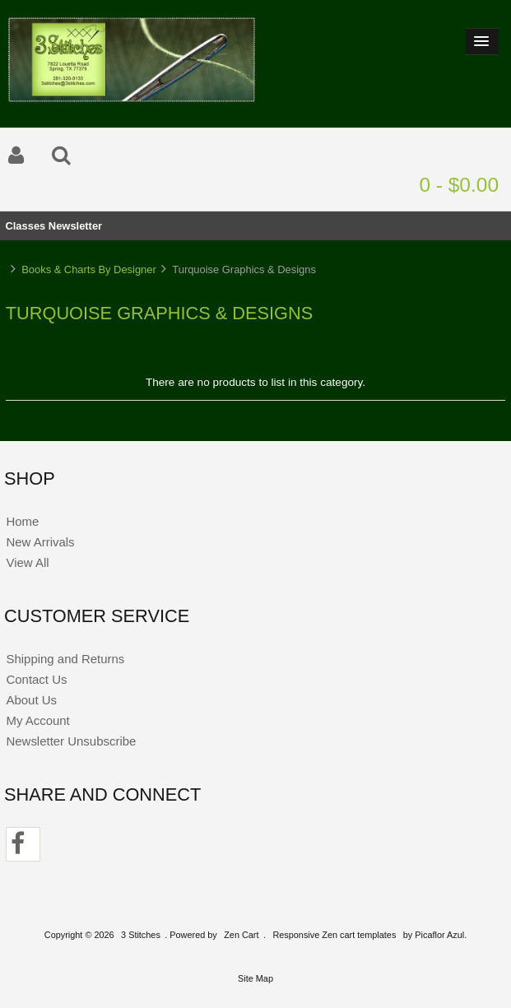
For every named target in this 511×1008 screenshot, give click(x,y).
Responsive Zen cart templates (334, 935)
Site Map (255, 978)
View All (27, 562)
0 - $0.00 (459, 185)
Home (22, 521)
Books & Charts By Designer (88, 269)
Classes (25, 226)
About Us (31, 700)
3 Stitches (140, 935)
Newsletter (75, 226)
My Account (37, 720)
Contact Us (36, 679)
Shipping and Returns (65, 659)
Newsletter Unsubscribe (71, 741)
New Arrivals (40, 542)
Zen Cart (241, 935)
